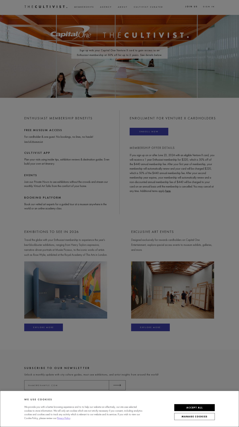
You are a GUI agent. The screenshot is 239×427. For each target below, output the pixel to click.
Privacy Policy (63, 418)
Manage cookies (194, 416)
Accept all (194, 407)
